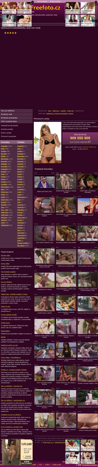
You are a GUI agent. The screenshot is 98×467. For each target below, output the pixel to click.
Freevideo (5, 142)
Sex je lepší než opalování (44, 360)
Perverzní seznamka (8, 136)
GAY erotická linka (9, 121)
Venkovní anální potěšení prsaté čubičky (44, 336)
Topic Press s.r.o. (48, 442)
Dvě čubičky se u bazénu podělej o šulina (66, 215)
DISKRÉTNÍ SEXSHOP (9, 126)
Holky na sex (5, 306)
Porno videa (5, 263)
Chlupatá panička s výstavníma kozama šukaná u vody (87, 289)
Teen (49, 111)
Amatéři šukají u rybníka (44, 313)
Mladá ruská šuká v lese (44, 191)
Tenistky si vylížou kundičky (66, 407)
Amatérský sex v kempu (44, 289)
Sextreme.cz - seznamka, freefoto (12, 439)
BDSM (3, 337)
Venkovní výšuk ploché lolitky (87, 430)
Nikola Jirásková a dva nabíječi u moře (66, 383)
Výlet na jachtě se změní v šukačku (44, 215)
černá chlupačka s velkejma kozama (66, 313)
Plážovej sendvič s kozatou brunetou (44, 406)
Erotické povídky (55, 1)
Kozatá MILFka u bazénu (87, 242)
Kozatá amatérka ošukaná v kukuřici (66, 336)
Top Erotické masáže (8, 272)
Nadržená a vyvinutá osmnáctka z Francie (59, 113)
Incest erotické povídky (9, 314)
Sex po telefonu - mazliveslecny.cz (13, 400)
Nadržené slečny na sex (9, 345)
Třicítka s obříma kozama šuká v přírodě (44, 430)
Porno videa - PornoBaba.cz (11, 357)
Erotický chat (6, 114)
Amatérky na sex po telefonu (11, 414)
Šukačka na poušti (87, 215)
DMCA (47, 464)
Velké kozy (55, 111)
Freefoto (20, 142)
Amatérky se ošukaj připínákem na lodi (66, 359)
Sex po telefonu (42, 1)
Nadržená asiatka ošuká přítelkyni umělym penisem (88, 359)
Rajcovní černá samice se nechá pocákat (87, 336)
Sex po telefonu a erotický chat (12, 427)
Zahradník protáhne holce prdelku (66, 242)
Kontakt (33, 464)
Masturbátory (5, 331)
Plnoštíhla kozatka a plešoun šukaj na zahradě (44, 266)
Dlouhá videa (5, 255)
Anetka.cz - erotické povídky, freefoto (14, 370)
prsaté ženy (49, 15)
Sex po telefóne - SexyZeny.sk (11, 386)
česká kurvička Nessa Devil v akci (88, 313)
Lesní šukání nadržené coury (44, 242)
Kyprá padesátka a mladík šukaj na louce (66, 289)
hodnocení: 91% (11, 33)
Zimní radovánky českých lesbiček (44, 383)
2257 (40, 464)
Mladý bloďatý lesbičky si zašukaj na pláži (66, 191)
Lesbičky (63, 111)
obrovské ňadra (40, 15)
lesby (55, 15)
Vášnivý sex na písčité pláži (66, 266)
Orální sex (70, 111)
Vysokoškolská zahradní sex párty (88, 407)
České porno (5, 323)
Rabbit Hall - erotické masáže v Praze (14, 294)
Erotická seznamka (9, 118)
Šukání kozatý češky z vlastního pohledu (66, 430)
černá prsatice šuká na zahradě (87, 266)
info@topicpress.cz (61, 442)
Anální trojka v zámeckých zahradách (88, 191)
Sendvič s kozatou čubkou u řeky (87, 383)
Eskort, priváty (6, 133)
